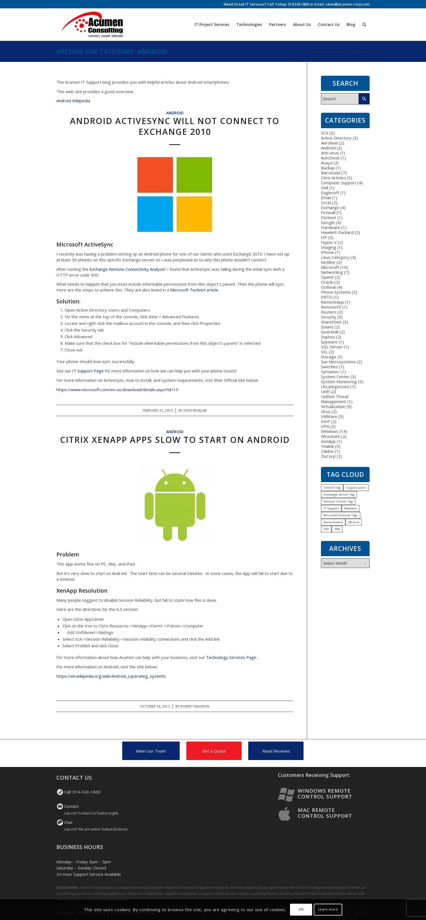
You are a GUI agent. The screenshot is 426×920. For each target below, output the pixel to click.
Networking (332, 272)
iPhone (327, 252)
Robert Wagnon (195, 706)
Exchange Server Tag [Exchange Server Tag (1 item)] (338, 494)
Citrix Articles (333, 177)
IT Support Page (88, 371)
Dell (324, 187)
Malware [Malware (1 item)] (350, 508)
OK (301, 909)
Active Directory (336, 138)
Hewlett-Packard (337, 232)
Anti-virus (330, 153)
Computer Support (338, 182)
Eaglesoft (330, 192)
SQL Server (332, 346)
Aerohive (329, 143)
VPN (325, 426)
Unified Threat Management (335, 399)
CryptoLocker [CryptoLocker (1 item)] (356, 487)
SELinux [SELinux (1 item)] (353, 522)
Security (328, 317)
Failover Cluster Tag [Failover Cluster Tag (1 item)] (338, 501)
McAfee (328, 262)
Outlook (328, 287)
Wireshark (330, 436)
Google (328, 222)
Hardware (330, 227)
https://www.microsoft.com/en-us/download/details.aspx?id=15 (117, 389)
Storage (328, 356)
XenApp (328, 441)
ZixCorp (328, 456)
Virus (325, 411)
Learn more (328, 909)
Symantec (330, 371)
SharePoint (331, 322)
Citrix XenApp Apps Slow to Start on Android (175, 439)
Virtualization (333, 406)
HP (324, 237)
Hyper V (329, 242)
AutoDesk (330, 158)
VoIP (325, 421)
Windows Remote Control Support (325, 793)
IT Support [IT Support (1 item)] (331, 508)
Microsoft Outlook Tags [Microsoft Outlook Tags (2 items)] (340, 515)
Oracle (327, 282)
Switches (329, 366)
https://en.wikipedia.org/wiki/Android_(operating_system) (111, 676)
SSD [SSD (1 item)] (326, 529)
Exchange (330, 207)
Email (326, 197)
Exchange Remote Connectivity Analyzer (128, 269)
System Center (335, 376)
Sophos (328, 337)
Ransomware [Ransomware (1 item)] (333, 522)
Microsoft (330, 267)
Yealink (327, 446)
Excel (326, 202)
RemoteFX (331, 307)
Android (175, 113)
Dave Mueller (195, 410)
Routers (328, 312)
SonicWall (329, 332)
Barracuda (330, 172)
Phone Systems (336, 292)
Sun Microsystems (338, 361)
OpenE (327, 277)
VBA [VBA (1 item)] (337, 529)
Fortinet (328, 217)
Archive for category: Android (111, 51)
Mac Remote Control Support (325, 812)
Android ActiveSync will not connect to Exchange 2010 (174, 126)
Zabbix (327, 451)
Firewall (328, 212)
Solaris (327, 327)
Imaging (328, 247)
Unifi (325, 391)
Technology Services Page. (232, 657)
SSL (324, 351)
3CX (324, 133)
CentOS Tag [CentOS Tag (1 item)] (332, 487)
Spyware (329, 342)
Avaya (326, 162)
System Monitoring (339, 381)
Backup (327, 167)
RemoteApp (332, 302)
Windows (329, 431)
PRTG (326, 297)
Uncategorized (335, 386)
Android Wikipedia (73, 100)
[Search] (364, 25)
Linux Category (335, 257)
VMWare (329, 416)
